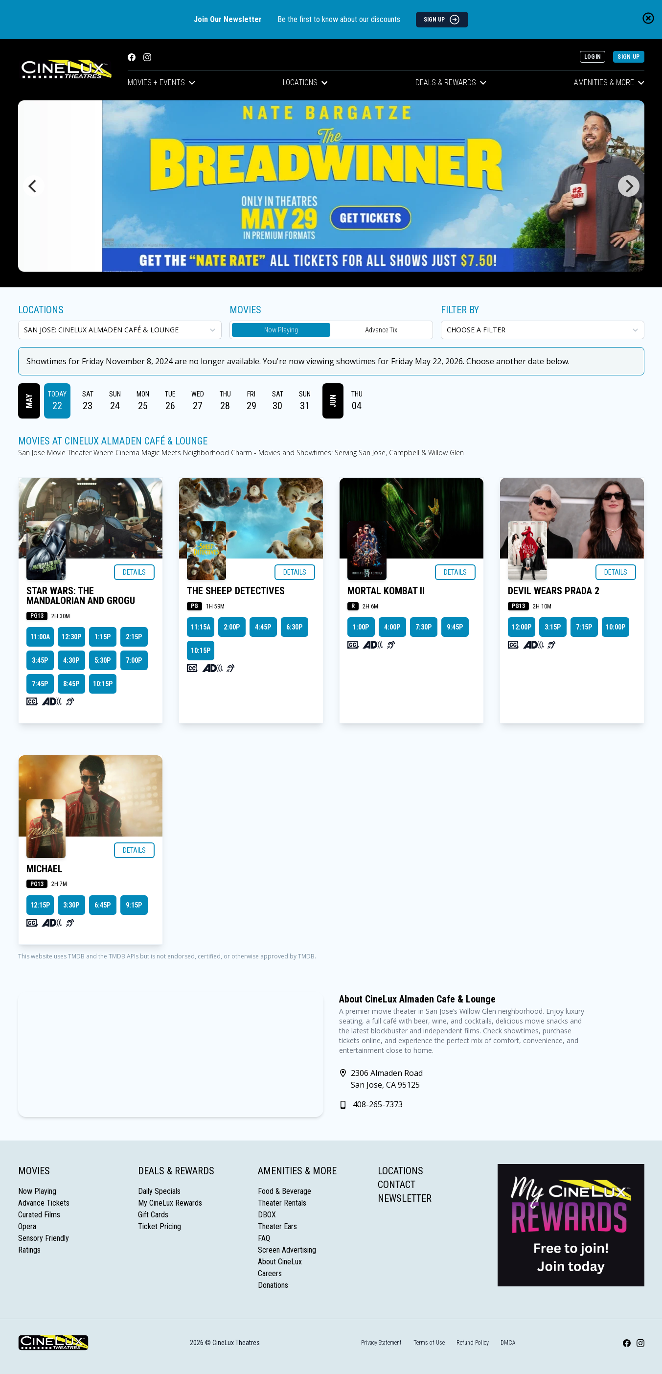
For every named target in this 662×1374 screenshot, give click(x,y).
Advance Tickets (43, 1203)
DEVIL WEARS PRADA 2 (553, 591)
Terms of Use (429, 1342)
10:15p (103, 684)
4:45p (263, 627)
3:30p (71, 905)
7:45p (40, 684)
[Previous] (34, 186)
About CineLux (280, 1261)
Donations (273, 1285)
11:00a (40, 637)
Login (592, 56)
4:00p (392, 627)
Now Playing (281, 330)
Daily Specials (159, 1191)
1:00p (361, 627)
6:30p (294, 627)
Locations (305, 82)
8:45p (71, 684)
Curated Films (39, 1214)
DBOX (267, 1214)
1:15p (102, 637)
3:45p (40, 660)
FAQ (264, 1238)
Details (134, 572)
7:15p (584, 627)
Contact (396, 1184)
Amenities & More (609, 82)
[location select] (120, 330)
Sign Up (628, 56)
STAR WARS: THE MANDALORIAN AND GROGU (80, 595)
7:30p (423, 627)
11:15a (200, 627)
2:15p (134, 637)
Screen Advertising (287, 1250)
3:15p (553, 627)
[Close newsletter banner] (648, 18)
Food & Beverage (284, 1191)
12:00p (521, 627)
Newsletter (405, 1198)
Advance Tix (381, 330)
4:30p (71, 660)
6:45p (102, 905)
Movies (34, 1171)
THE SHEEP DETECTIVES (236, 591)
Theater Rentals (282, 1203)
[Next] (628, 186)
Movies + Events (161, 82)
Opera (27, 1226)
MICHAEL (44, 869)
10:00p (615, 627)
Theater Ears (277, 1226)
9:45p (455, 627)
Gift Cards (153, 1214)
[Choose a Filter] (542, 330)
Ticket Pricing (159, 1226)
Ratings (29, 1250)
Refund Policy (473, 1342)
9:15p (134, 905)
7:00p (134, 660)
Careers (270, 1273)
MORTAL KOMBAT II (386, 591)
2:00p (232, 627)
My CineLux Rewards (170, 1203)
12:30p (71, 637)
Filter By (460, 310)
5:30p (102, 660)
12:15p (40, 905)
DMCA (508, 1342)
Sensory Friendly (43, 1238)
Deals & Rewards (450, 82)
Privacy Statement (381, 1342)
